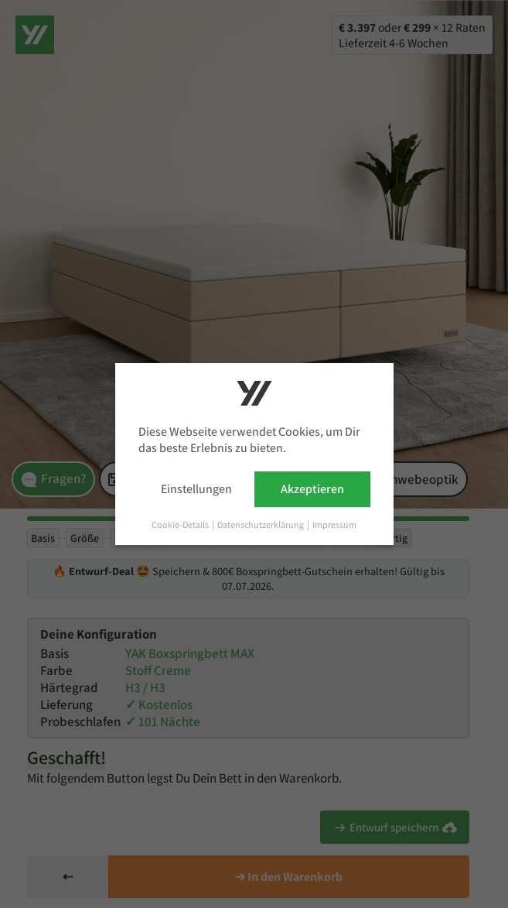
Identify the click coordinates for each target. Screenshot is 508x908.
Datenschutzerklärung (261, 524)
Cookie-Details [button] (181, 524)
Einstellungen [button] (196, 489)
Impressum (334, 524)
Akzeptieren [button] (312, 489)
